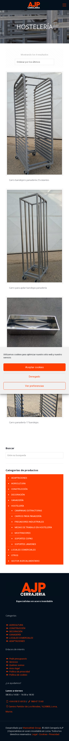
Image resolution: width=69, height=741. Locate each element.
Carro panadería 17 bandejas (23, 422)
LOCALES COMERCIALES (23, 549)
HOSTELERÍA (17, 506)
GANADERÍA (17, 500)
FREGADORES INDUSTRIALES (29, 521)
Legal (34, 734)
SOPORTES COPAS (24, 538)
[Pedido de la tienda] (34, 62)
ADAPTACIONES (19, 478)
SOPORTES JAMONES (25, 544)
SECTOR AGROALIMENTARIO (25, 561)
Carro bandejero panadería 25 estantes (29, 180)
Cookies (43, 734)
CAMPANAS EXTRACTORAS (28, 510)
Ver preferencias (34, 385)
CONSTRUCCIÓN (19, 489)
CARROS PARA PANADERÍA (28, 516)
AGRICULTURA (18, 483)
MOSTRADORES (23, 533)
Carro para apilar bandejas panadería (28, 287)
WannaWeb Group (32, 728)
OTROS (14, 555)
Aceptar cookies (34, 367)
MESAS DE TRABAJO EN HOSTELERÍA (33, 527)
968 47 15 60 (37, 701)
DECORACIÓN (18, 494)
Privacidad (54, 734)
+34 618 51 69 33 (17, 701)
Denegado (34, 376)
